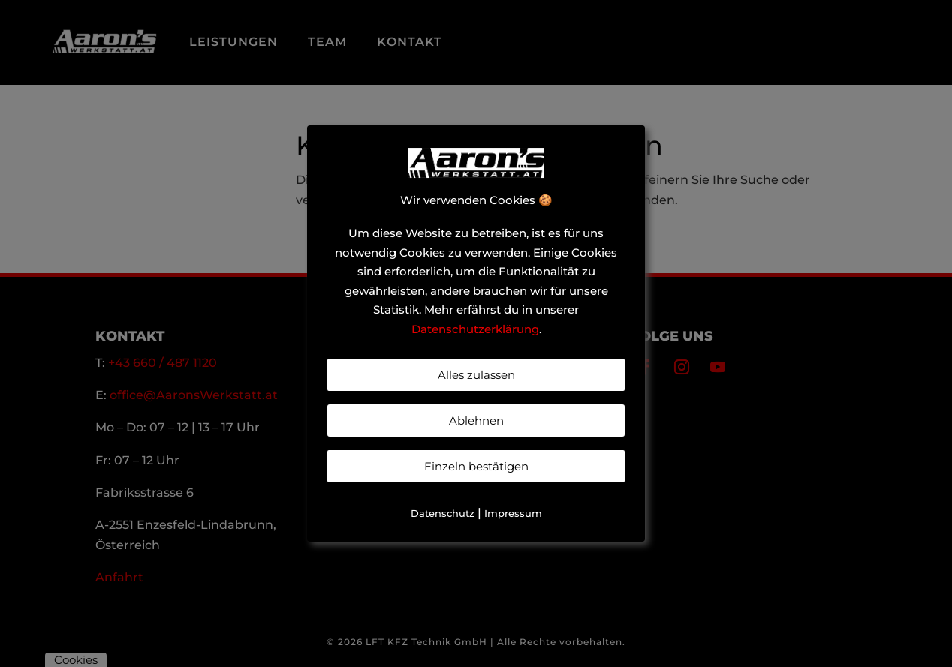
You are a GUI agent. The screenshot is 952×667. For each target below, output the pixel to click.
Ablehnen (476, 420)
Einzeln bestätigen (476, 466)
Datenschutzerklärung (475, 329)
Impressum (513, 513)
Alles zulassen (476, 375)
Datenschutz (442, 513)
